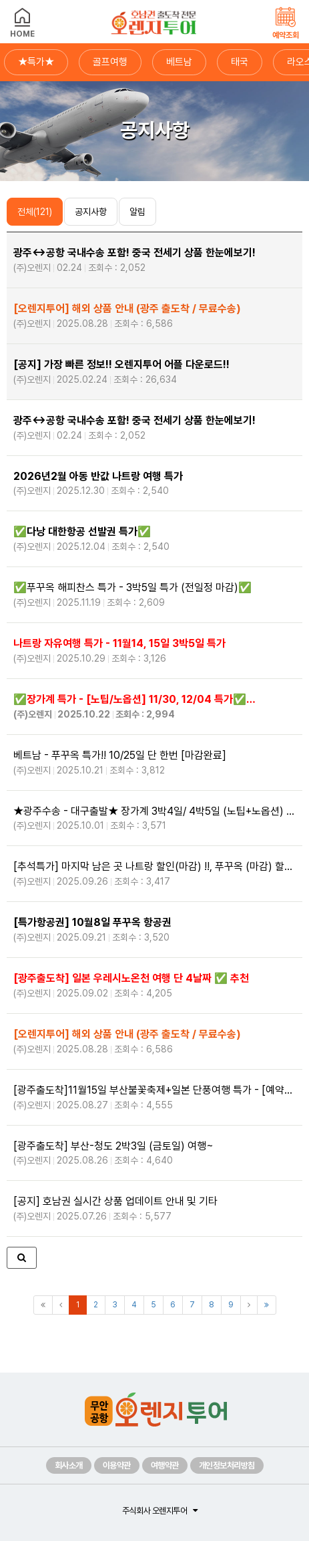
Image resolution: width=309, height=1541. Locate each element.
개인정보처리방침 (227, 1465)
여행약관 (165, 1465)
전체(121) (34, 211)
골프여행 (110, 62)
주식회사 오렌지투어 (154, 1511)
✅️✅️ (154, 539)
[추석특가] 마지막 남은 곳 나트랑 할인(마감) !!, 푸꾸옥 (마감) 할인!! (154, 874)
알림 (137, 211)
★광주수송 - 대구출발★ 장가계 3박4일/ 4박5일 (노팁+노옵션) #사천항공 (154, 819)
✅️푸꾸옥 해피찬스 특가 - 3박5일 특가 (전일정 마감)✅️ (154, 595)
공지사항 (91, 211)
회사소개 (69, 1465)
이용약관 (117, 1465)
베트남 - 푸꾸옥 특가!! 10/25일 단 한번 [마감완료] (154, 763)
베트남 (179, 62)
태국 (239, 62)
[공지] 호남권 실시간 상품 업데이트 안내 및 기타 (154, 1209)
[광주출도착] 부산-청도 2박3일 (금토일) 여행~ (154, 1154)
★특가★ (36, 62)
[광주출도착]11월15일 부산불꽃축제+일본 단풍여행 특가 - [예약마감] (154, 1098)
